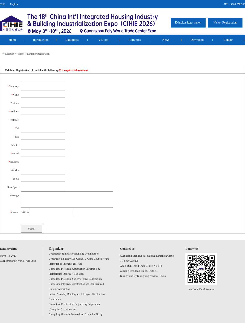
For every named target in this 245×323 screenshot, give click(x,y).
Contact (228, 39)
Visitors (103, 39)
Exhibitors (72, 39)
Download (197, 39)
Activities (134, 39)
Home (13, 39)
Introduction (40, 39)
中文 (2, 4)
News (165, 39)
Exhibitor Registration (38, 53)
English (14, 4)
